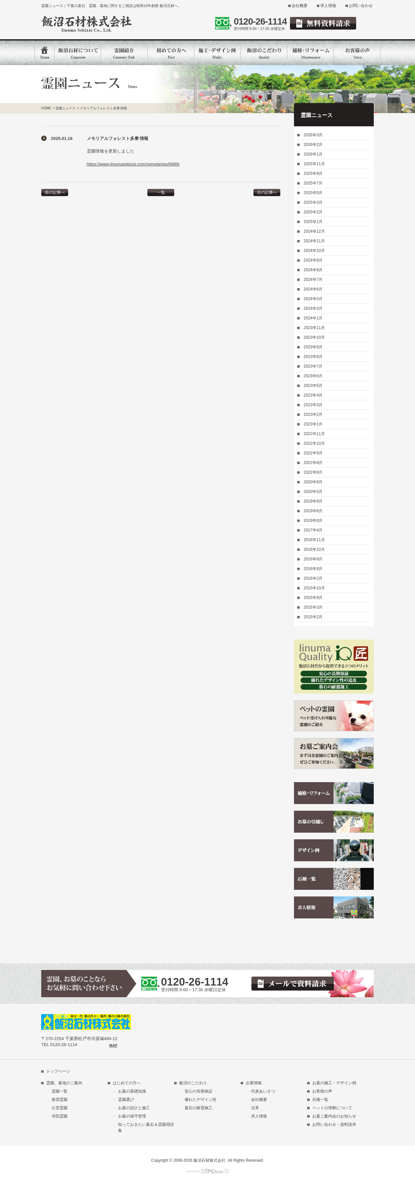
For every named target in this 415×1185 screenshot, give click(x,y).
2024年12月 (314, 231)
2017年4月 (313, 530)
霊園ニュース (65, 108)
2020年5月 (313, 491)
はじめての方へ (127, 1083)
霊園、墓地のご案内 (64, 1083)
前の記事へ (55, 192)
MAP (113, 1045)
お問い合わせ (361, 5)
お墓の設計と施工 (134, 1108)
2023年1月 (313, 424)
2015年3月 (313, 607)
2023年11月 (314, 327)
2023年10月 (314, 337)
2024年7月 (313, 279)
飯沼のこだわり (193, 1083)
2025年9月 (313, 173)
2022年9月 (313, 453)
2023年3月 (313, 405)
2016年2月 (313, 578)
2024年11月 (314, 241)
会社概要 (300, 5)
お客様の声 (322, 1091)
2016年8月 (313, 568)
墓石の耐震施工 (198, 1108)
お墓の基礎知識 (132, 1091)
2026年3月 (313, 135)
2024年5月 (313, 298)
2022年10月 (314, 443)
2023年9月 (313, 347)
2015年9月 (313, 597)
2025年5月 (313, 192)
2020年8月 (313, 482)
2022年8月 (313, 462)
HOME (46, 108)
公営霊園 (60, 1108)
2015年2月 (313, 617)
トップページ (58, 1071)
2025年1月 (313, 221)
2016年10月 (314, 549)
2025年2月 (313, 212)
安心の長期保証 (198, 1091)
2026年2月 (313, 144)
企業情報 (254, 1083)
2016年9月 (313, 559)
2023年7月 (313, 366)
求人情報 (328, 5)
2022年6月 (313, 472)
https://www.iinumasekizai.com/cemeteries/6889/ (133, 164)
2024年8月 (313, 270)
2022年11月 (314, 433)
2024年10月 (314, 250)
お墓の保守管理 (132, 1116)
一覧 (161, 192)
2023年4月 (313, 395)
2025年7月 (313, 183)
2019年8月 (313, 511)
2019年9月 (313, 501)
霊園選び (126, 1099)
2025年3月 (313, 202)
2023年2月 (313, 414)
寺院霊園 (60, 1116)
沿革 (255, 1108)
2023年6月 (313, 376)
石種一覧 (320, 1099)
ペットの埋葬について (332, 1108)
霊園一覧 (60, 1091)
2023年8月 (313, 356)
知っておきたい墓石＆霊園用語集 (146, 1127)
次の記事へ (267, 192)
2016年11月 (314, 539)
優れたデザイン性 (200, 1099)
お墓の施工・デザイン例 (334, 1083)
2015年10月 (314, 588)
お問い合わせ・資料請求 (334, 1124)
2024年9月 (313, 260)
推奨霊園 (60, 1099)
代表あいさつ (263, 1091)
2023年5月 (313, 385)
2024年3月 (313, 308)
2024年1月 (313, 318)
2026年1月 (313, 154)
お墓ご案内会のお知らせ (334, 1116)
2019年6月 (313, 520)
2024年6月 (313, 289)
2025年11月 (314, 164)
